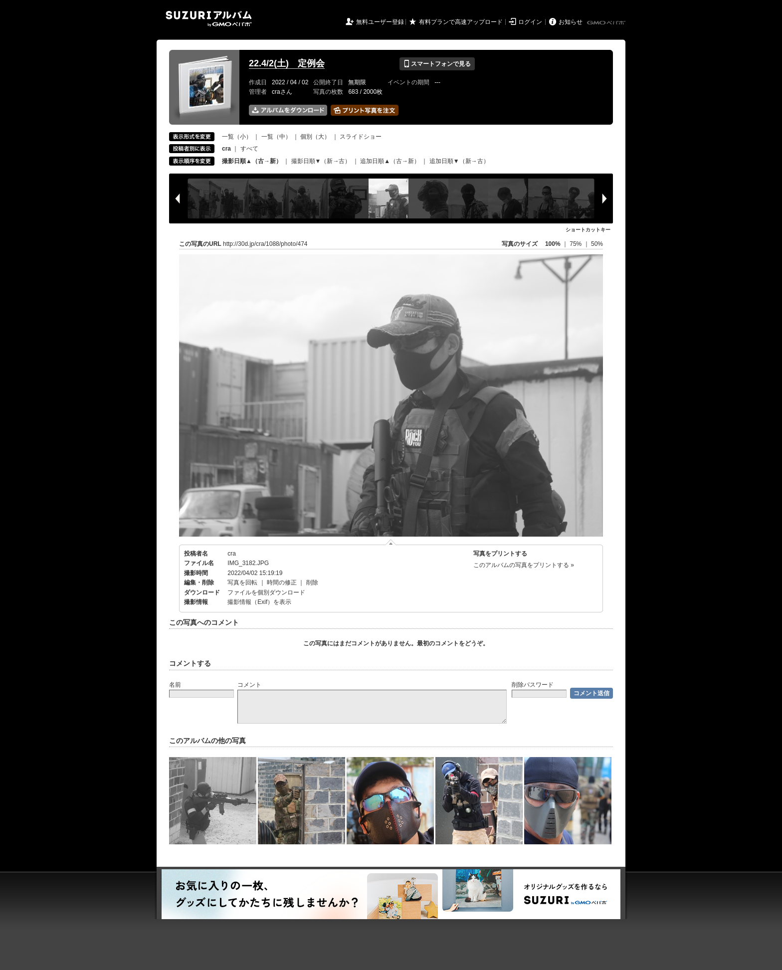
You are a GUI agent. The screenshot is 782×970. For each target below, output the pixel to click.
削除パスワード (533, 684)
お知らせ (571, 21)
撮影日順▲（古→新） (252, 161)
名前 (175, 684)
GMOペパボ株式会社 (607, 23)
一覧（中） (276, 136)
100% (553, 243)
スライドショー (361, 136)
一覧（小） (237, 136)
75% (576, 243)
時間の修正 (282, 582)
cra (231, 553)
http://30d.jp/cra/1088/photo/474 (265, 243)
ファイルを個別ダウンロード (266, 592)
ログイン (530, 21)
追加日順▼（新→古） (459, 161)
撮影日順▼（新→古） (321, 161)
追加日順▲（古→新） (390, 161)
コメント (249, 684)
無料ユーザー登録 (380, 21)
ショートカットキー (588, 229)
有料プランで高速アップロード (461, 21)
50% (597, 243)
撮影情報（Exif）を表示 (259, 601)
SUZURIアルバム (209, 18)
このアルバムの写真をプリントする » (523, 565)
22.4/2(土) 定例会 (287, 63)
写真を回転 (242, 582)
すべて (249, 148)
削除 (312, 582)
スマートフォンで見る (437, 63)
